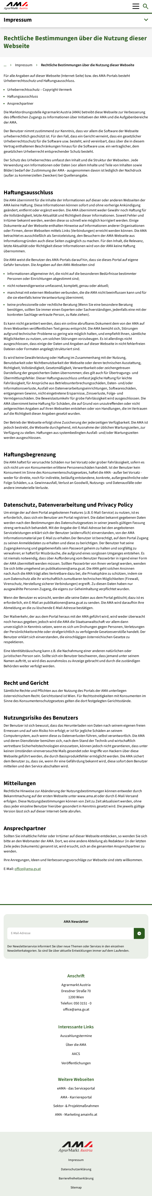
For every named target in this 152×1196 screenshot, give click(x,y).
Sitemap (76, 1187)
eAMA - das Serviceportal (76, 1088)
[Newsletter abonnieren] (139, 933)
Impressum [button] (18, 20)
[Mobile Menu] (135, 6)
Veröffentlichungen (76, 1063)
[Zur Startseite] (16, 6)
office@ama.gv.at (28, 868)
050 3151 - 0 (82, 1003)
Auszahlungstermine (76, 1035)
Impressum (23, 65)
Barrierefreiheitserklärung (76, 1178)
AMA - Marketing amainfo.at (76, 1114)
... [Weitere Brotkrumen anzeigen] (5, 65)
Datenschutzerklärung (76, 1169)
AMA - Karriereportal (76, 1097)
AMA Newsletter (76, 922)
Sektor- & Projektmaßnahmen (76, 1105)
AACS (76, 1053)
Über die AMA (76, 1044)
